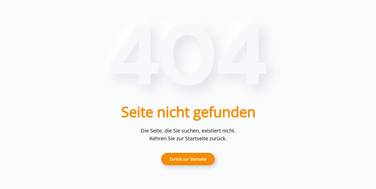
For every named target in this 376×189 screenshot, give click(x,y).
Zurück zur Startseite (188, 159)
